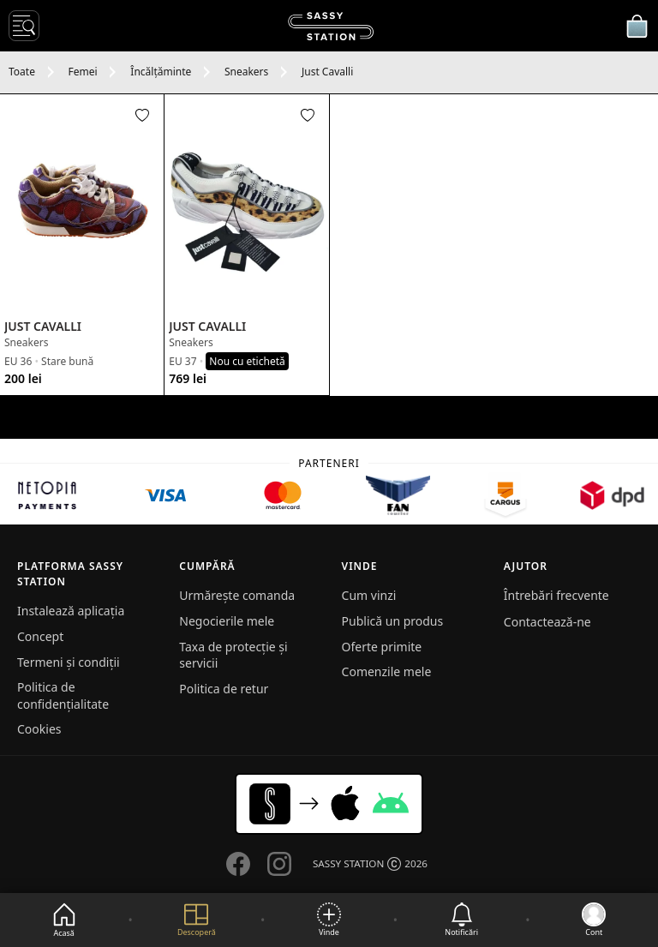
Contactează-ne (547, 622)
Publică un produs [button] (393, 621)
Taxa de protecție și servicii (233, 655)
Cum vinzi (369, 595)
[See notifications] (461, 920)
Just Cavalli (327, 71)
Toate (22, 71)
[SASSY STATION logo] (331, 26)
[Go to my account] (593, 920)
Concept (40, 636)
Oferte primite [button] (382, 646)
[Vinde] (329, 920)
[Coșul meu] (636, 25)
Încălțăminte (160, 71)
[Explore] (196, 920)
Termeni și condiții (68, 662)
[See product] (82, 203)
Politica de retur (223, 688)
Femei (83, 71)
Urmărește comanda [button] (237, 595)
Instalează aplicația (70, 610)
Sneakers (246, 71)
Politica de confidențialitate (63, 695)
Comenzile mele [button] (387, 671)
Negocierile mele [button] (226, 621)
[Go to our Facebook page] (238, 863)
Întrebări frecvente (556, 595)
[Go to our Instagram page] (279, 863)
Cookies (39, 729)
